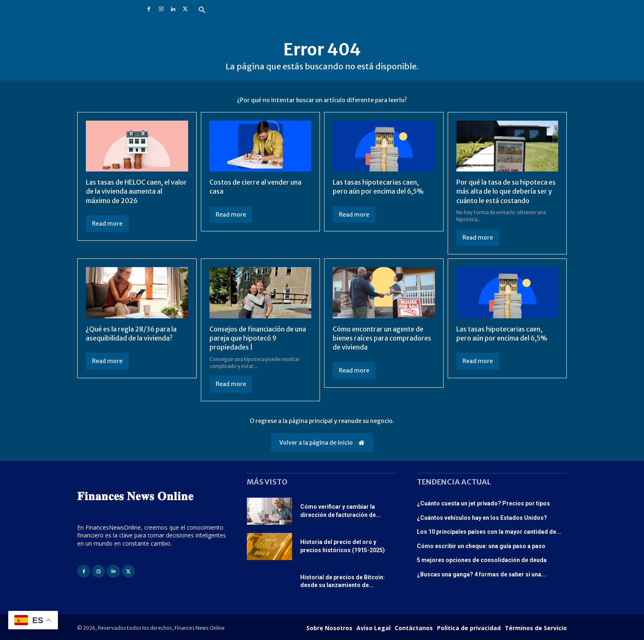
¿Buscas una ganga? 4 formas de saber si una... (481, 574)
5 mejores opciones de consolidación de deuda (482, 560)
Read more (107, 223)
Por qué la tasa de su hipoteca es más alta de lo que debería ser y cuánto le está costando (506, 191)
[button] (201, 10)
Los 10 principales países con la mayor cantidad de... (489, 531)
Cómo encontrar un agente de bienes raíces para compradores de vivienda (382, 338)
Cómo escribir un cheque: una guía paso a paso (481, 546)
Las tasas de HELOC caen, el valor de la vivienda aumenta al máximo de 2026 (136, 191)
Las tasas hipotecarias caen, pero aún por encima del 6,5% (378, 186)
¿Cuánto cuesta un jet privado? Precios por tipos (483, 503)
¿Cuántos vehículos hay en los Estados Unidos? (482, 517)
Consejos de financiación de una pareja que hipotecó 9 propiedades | (257, 338)
